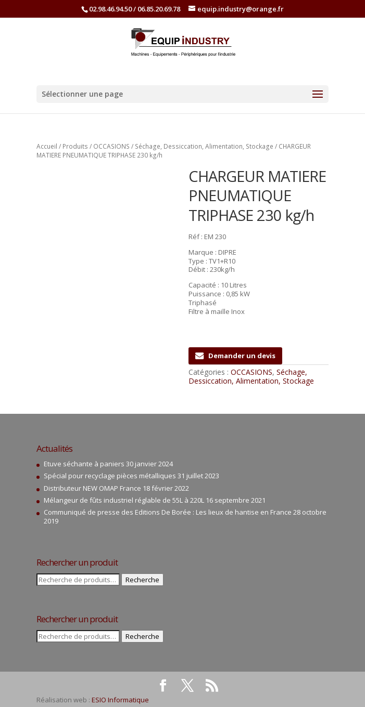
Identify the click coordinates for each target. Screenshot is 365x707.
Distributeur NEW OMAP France (92, 488)
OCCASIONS (111, 146)
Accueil (46, 146)
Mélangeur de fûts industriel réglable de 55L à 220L (124, 500)
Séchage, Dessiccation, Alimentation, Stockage (204, 146)
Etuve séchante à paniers (84, 463)
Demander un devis (235, 355)
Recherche (142, 579)
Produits (75, 146)
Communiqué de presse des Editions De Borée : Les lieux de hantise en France (168, 512)
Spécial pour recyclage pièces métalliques (110, 475)
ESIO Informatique (120, 699)
